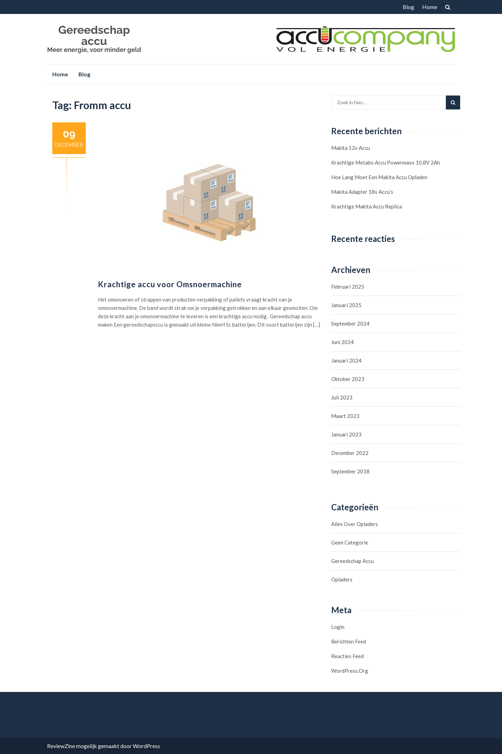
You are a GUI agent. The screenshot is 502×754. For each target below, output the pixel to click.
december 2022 (349, 453)
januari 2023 (346, 434)
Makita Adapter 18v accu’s (362, 192)
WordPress (146, 745)
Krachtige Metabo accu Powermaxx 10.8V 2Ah (385, 162)
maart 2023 (345, 416)
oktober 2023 (347, 379)
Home (429, 6)
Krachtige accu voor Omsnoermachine (170, 284)
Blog (408, 6)
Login (337, 627)
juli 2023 (341, 397)
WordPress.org (349, 671)
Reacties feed (347, 656)
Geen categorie (349, 542)
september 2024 (350, 323)
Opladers (341, 579)
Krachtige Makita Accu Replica (366, 206)
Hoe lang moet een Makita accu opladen (379, 177)
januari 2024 (346, 360)
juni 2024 (342, 342)
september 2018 (350, 471)
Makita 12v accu (350, 148)
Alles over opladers (354, 524)
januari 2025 (346, 305)
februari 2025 (347, 286)
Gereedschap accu (94, 35)
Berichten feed (348, 641)
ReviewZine (61, 745)
